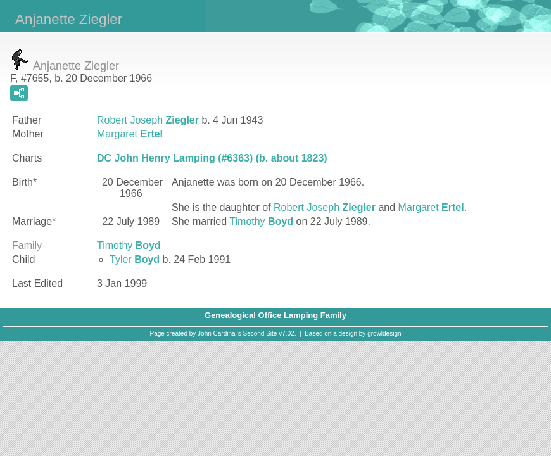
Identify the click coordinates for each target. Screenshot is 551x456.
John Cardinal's (219, 333)
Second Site (260, 333)
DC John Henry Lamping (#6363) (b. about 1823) (212, 158)
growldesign (384, 333)
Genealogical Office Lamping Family (275, 315)
